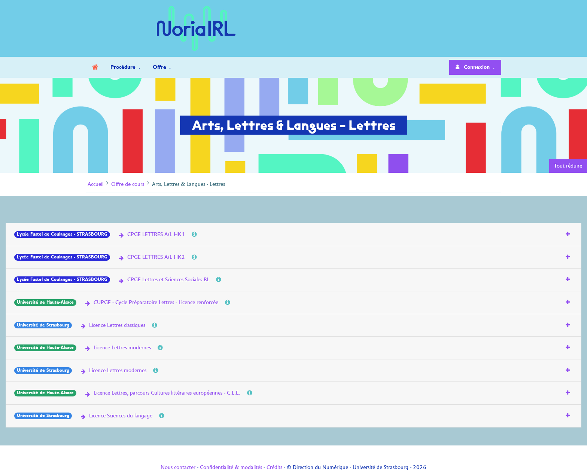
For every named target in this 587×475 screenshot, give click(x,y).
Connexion (474, 67)
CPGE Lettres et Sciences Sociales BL (163, 279)
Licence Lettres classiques (112, 325)
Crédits (274, 467)
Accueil (95, 184)
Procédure (123, 67)
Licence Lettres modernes (117, 347)
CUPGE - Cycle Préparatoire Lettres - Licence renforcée (151, 302)
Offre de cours (127, 184)
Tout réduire (568, 166)
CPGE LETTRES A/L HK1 (151, 234)
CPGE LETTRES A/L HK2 (151, 257)
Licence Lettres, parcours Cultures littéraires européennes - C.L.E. (162, 393)
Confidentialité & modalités (231, 467)
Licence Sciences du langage (115, 415)
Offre (160, 67)
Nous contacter (178, 467)
